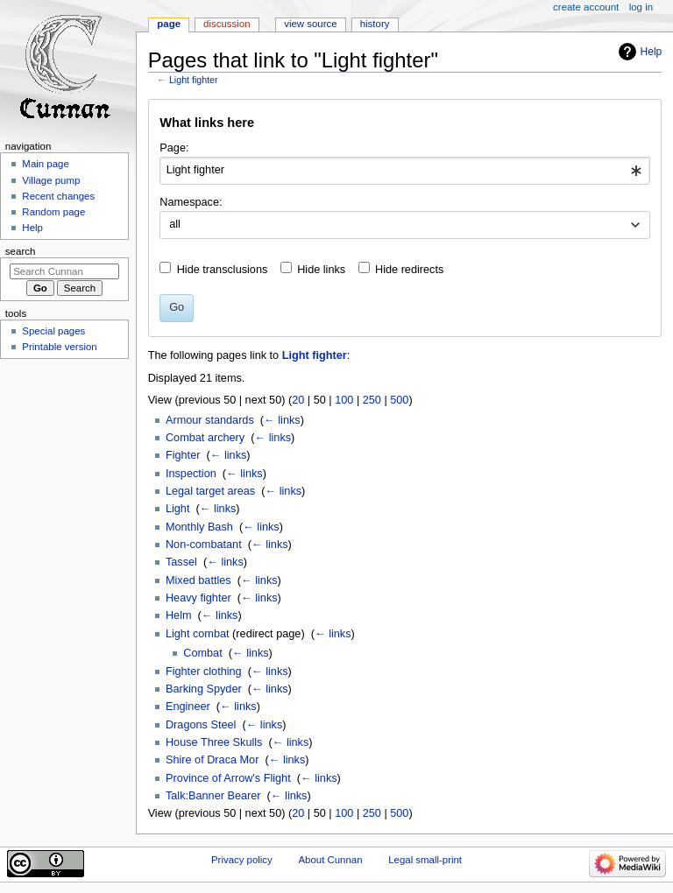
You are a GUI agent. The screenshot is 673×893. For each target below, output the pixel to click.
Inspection (191, 474)
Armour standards (210, 420)
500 (399, 400)
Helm (179, 615)
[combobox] (404, 171)
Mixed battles (198, 580)
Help (651, 52)
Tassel (181, 562)
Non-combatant (204, 544)
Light (178, 509)
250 (372, 400)
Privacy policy (242, 859)
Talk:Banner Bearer (213, 796)
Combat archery (205, 438)
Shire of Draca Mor (212, 760)
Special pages (53, 331)
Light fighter (193, 79)
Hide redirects (409, 270)
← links (282, 420)
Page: (173, 148)
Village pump (51, 180)
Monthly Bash (199, 527)
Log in (641, 7)
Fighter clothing (204, 671)
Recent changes (58, 196)
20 (298, 400)
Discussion (226, 23)
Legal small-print (425, 859)
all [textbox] (175, 224)
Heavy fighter (198, 598)
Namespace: (190, 202)
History (375, 23)
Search (20, 251)
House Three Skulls (214, 742)
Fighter (183, 455)
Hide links (321, 270)
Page (169, 23)
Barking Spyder (204, 689)
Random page (53, 212)
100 (344, 400)
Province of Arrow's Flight (228, 778)
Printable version (59, 346)
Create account (586, 7)
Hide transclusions (222, 270)
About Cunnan (330, 859)
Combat (202, 653)
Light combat (198, 634)
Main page (45, 163)
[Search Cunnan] (64, 271)
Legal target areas (210, 491)
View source (310, 23)
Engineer (188, 706)
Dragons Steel (201, 725)
